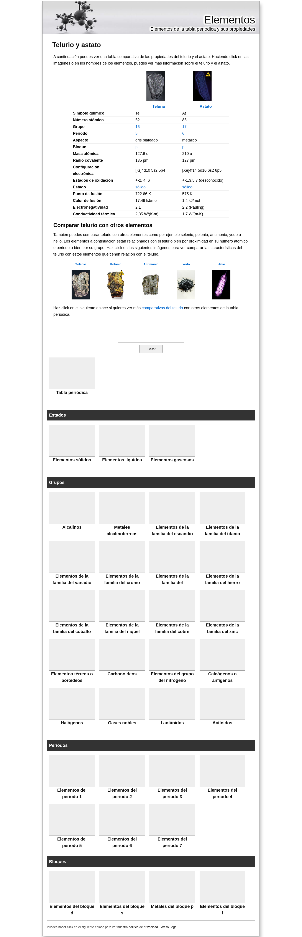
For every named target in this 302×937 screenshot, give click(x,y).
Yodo (186, 264)
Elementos (229, 20)
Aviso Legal (169, 927)
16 (137, 127)
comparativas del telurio (162, 308)
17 (184, 127)
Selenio (80, 264)
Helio (221, 264)
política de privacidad (143, 927)
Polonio (115, 264)
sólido (140, 187)
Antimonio (150, 264)
